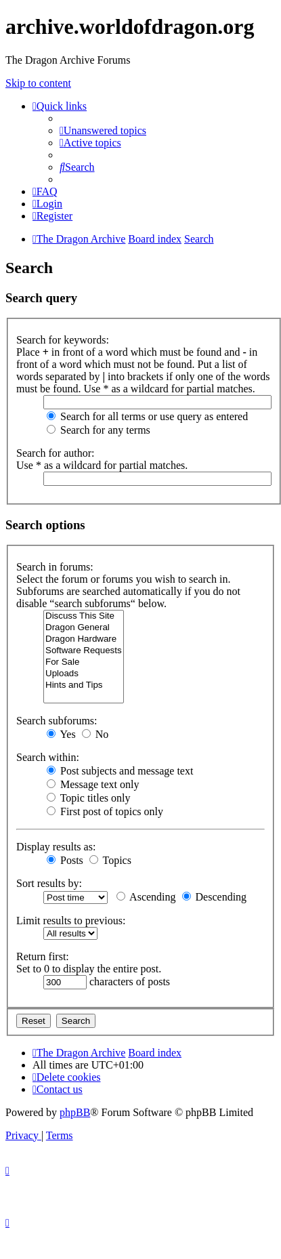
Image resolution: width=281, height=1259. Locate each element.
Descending (214, 897)
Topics (110, 860)
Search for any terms (98, 430)
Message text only (93, 784)
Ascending (146, 897)
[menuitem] (103, 130)
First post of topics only (105, 811)
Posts (65, 860)
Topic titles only (88, 798)
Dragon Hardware (83, 639)
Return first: (42, 956)
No (95, 734)
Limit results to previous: (70, 920)
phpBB (75, 1112)
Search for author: (55, 453)
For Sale (83, 662)
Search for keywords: (62, 340)
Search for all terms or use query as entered (147, 416)
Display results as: (55, 846)
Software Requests (83, 651)
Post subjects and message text (120, 771)
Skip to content (38, 83)
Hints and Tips (83, 685)
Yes (61, 734)
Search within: (47, 757)
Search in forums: (54, 567)
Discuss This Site (83, 616)
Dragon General (83, 628)
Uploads (83, 674)
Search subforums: (57, 720)
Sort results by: (49, 883)
